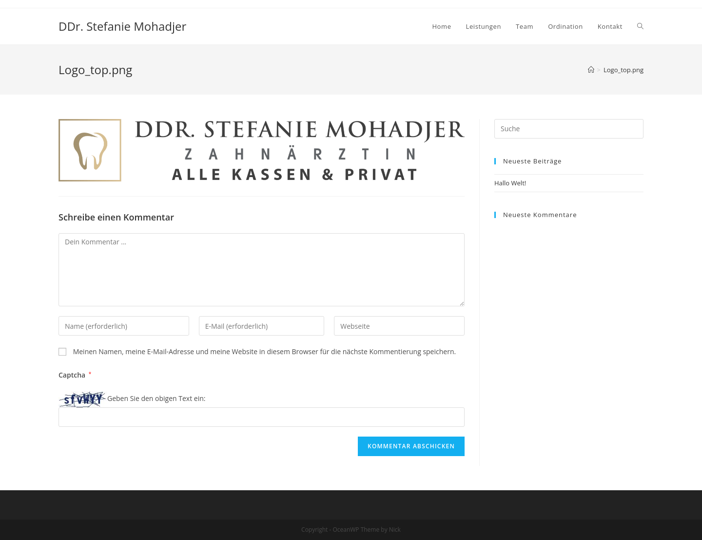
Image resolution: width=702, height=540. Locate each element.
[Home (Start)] (591, 69)
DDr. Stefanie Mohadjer (122, 26)
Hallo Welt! (510, 183)
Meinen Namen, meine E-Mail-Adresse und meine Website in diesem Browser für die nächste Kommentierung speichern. (264, 351)
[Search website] (640, 26)
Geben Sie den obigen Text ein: (156, 398)
